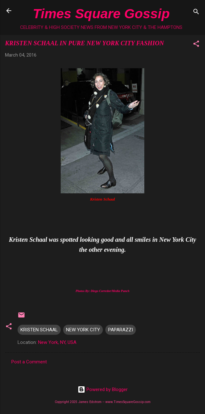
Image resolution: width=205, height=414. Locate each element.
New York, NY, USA (57, 342)
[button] (196, 45)
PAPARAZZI (120, 330)
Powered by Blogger (103, 389)
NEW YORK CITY (83, 330)
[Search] (196, 12)
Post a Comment (29, 362)
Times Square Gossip (101, 13)
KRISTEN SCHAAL (39, 330)
